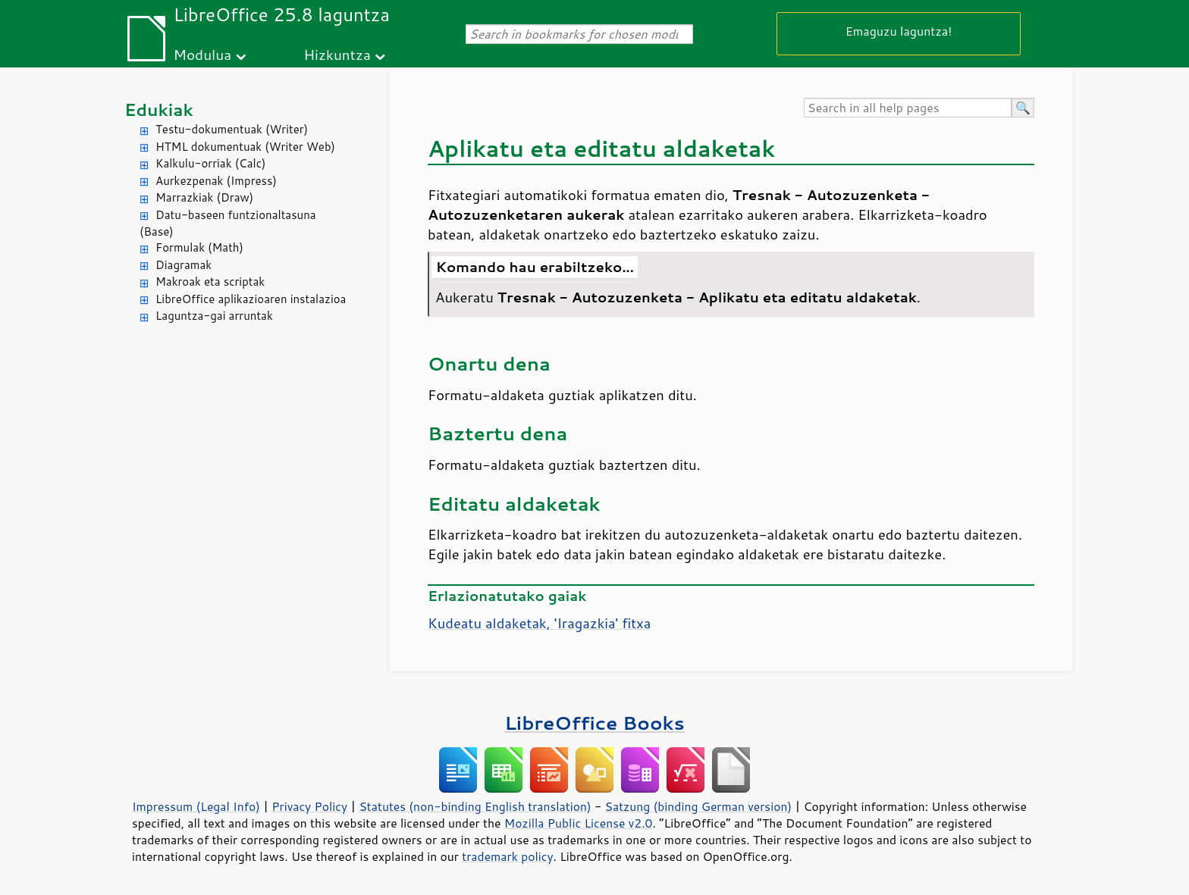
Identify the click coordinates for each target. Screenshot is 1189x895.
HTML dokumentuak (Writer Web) (245, 147)
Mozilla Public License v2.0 (578, 823)
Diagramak (183, 265)
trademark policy (507, 856)
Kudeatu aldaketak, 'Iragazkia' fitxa (539, 623)
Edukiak (158, 109)
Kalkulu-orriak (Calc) (210, 163)
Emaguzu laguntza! (898, 30)
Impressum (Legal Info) (196, 806)
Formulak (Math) (199, 247)
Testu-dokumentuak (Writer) (231, 129)
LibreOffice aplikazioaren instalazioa (250, 299)
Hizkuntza (337, 54)
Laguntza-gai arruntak (214, 316)
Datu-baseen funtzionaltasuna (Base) (228, 223)
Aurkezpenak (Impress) (216, 181)
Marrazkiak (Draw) (204, 197)
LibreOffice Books (594, 722)
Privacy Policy (309, 806)
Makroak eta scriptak (210, 281)
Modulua (202, 54)
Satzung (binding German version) (698, 806)
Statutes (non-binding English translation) (475, 806)
